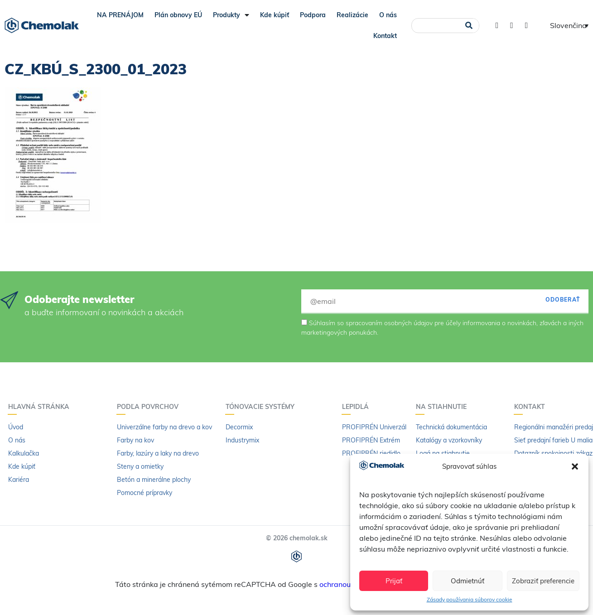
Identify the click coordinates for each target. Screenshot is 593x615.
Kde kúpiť (274, 15)
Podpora (313, 15)
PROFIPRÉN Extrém (371, 440)
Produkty (231, 15)
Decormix (239, 427)
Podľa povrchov (150, 406)
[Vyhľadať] (469, 26)
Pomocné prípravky (144, 493)
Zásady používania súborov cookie (469, 599)
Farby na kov (135, 440)
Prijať (394, 581)
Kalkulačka (23, 453)
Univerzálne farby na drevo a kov (164, 427)
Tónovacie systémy (262, 406)
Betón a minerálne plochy (154, 480)
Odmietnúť (467, 581)
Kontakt (385, 36)
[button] (574, 466)
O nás (388, 15)
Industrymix (242, 440)
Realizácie (352, 15)
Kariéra (18, 480)
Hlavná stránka (41, 406)
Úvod (15, 427)
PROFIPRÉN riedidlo (371, 453)
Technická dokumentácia (451, 427)
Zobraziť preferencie (543, 581)
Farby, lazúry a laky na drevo (158, 453)
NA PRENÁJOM (120, 15)
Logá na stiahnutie (443, 453)
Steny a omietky (140, 466)
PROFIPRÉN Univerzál (374, 427)
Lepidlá (357, 406)
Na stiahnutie (443, 406)
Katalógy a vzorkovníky (449, 440)
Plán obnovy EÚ (178, 15)
